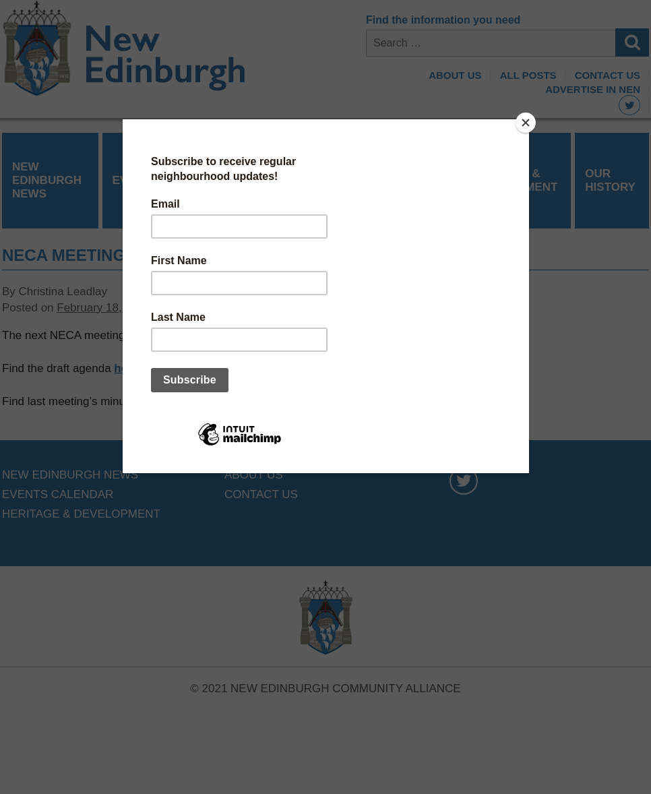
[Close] (526, 123)
